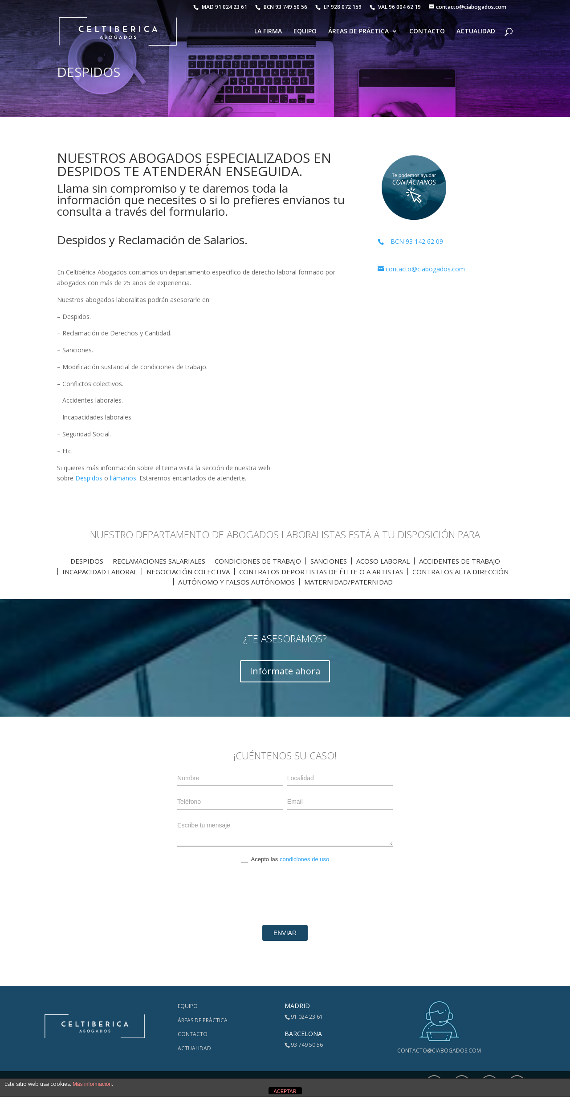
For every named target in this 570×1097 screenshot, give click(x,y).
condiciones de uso (304, 859)
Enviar (285, 932)
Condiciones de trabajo (258, 561)
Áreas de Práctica (358, 31)
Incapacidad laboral (99, 571)
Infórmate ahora (285, 671)
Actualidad (475, 31)
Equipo (305, 31)
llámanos (123, 478)
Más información (92, 1084)
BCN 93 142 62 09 (410, 241)
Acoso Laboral (383, 561)
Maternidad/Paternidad (348, 581)
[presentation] (285, 894)
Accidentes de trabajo (459, 561)
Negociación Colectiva (188, 571)
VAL (395, 7)
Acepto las (285, 859)
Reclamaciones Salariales (159, 561)
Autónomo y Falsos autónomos (236, 581)
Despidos (88, 478)
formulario (197, 211)
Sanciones (328, 561)
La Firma (268, 31)
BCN (281, 7)
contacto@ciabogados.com (439, 1050)
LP (339, 7)
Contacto (427, 31)
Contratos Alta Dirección (460, 571)
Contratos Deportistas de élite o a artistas (321, 571)
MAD (220, 7)
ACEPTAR (284, 1091)
